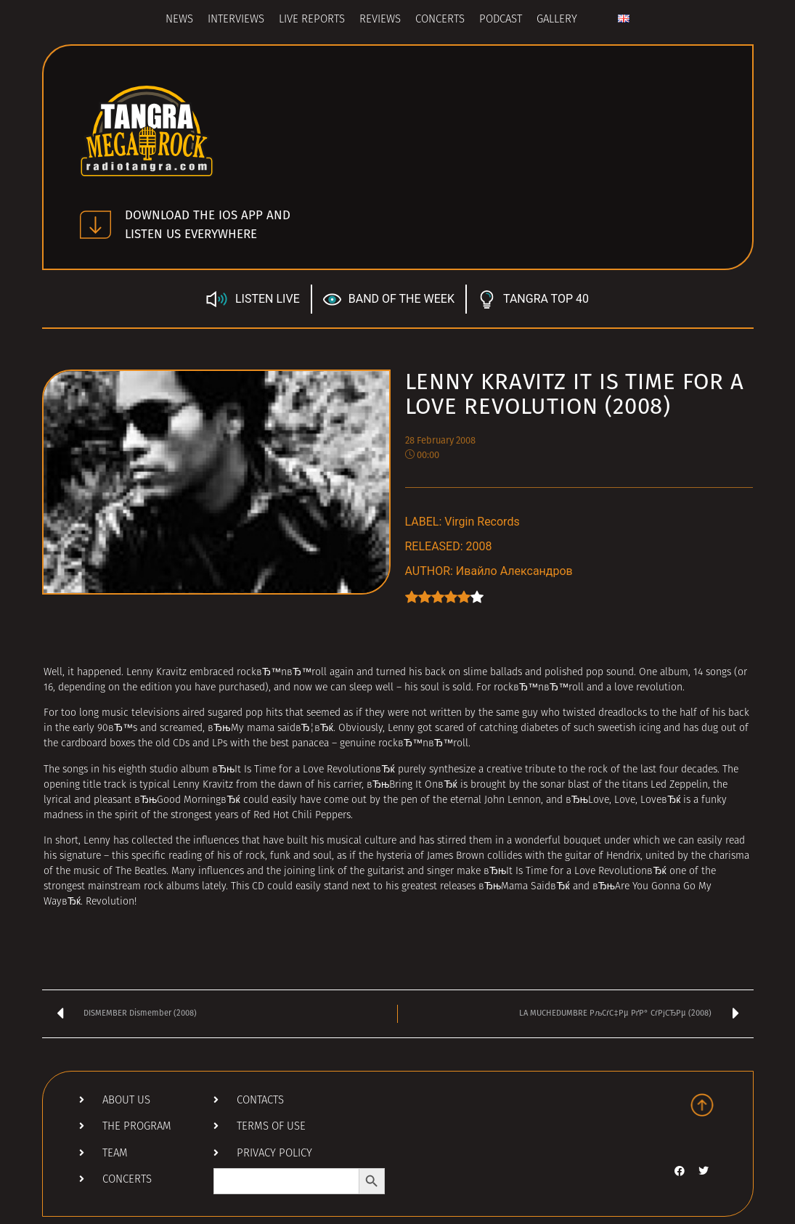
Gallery (557, 20)
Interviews (236, 20)
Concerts (440, 20)
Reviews (380, 20)
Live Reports (312, 20)
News (179, 20)
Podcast (500, 20)
